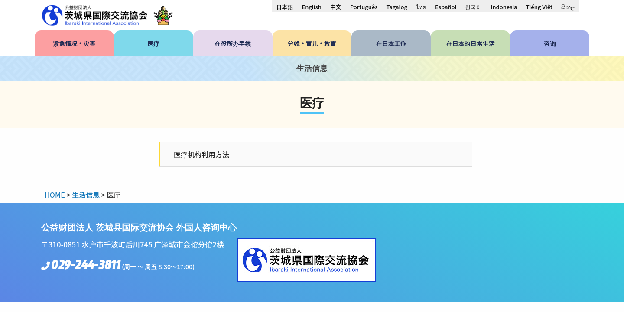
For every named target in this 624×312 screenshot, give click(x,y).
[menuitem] (284, 6)
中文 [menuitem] (335, 7)
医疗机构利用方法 (201, 154)
